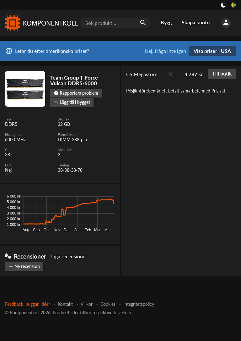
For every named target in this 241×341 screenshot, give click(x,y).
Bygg (166, 22)
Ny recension (24, 266)
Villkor (87, 304)
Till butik (222, 73)
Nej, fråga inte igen (165, 51)
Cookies (107, 304)
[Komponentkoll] (40, 23)
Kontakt (65, 304)
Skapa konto (196, 22)
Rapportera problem (76, 93)
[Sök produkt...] (115, 23)
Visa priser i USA (212, 51)
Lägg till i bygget (72, 102)
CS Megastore (141, 74)
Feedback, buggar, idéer (27, 304)
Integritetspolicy (138, 304)
